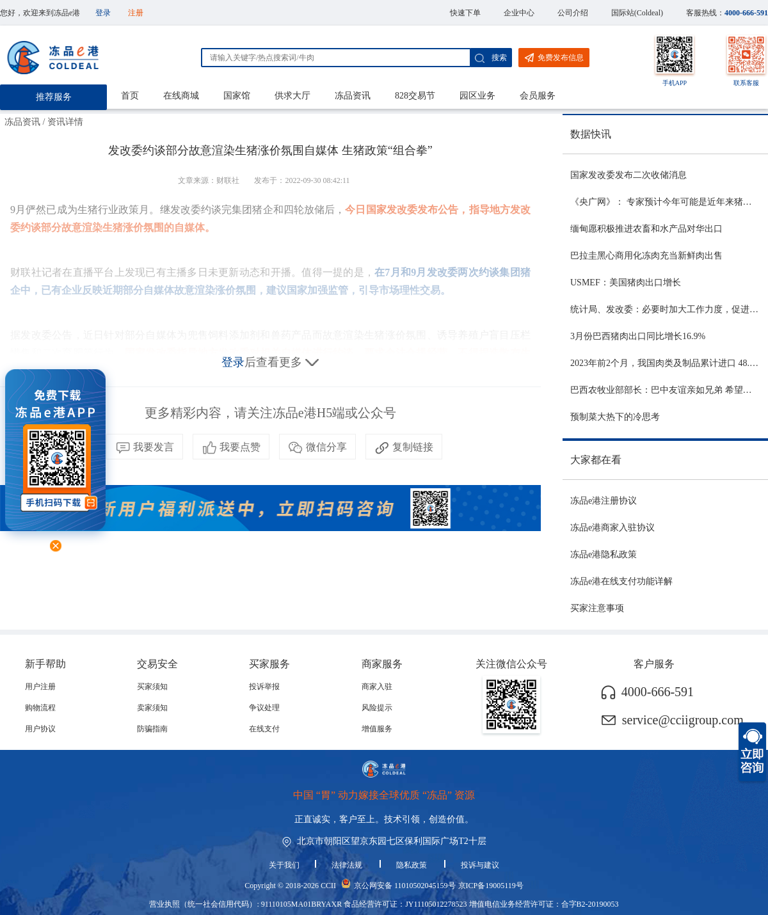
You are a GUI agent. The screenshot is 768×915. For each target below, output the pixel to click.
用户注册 (40, 686)
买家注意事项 (597, 608)
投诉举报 (264, 686)
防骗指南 (152, 728)
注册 (135, 12)
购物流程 (40, 707)
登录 (103, 12)
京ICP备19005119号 (491, 885)
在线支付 (264, 728)
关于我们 (284, 865)
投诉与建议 (480, 865)
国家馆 (236, 95)
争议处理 (264, 707)
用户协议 (40, 728)
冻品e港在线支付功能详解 (621, 581)
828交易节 (415, 95)
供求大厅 (292, 95)
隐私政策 (412, 865)
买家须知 (152, 686)
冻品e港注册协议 (603, 500)
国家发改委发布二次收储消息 (628, 175)
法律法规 (348, 865)
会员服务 (538, 95)
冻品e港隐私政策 (603, 554)
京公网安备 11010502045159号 (405, 885)
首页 (130, 95)
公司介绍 (572, 12)
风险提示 (377, 707)
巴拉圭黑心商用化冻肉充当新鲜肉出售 (646, 255)
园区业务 (477, 95)
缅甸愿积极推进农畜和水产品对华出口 (646, 229)
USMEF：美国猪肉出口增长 (625, 282)
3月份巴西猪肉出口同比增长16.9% (637, 336)
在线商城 (181, 95)
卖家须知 (152, 707)
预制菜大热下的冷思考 (615, 417)
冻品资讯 (353, 95)
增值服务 (377, 728)
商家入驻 (377, 686)
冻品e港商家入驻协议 (612, 527)
